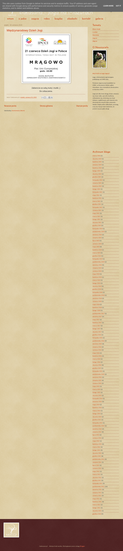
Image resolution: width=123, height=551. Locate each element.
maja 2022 (96, 195)
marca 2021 (96, 216)
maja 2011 (96, 499)
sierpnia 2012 (97, 462)
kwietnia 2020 (97, 250)
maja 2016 (96, 353)
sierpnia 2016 (97, 347)
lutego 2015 (96, 392)
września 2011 (97, 489)
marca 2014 (96, 411)
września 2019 (97, 265)
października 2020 (98, 231)
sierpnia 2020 (97, 238)
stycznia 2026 (97, 159)
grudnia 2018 (97, 289)
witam (10, 19)
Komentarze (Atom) (18, 110)
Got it (118, 6)
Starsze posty (82, 106)
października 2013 (98, 426)
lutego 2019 (96, 283)
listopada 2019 (97, 259)
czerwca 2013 (97, 438)
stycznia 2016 (97, 365)
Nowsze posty (10, 106)
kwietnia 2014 (97, 407)
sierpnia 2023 (97, 183)
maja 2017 (96, 319)
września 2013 (97, 429)
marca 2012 (96, 474)
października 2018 (98, 295)
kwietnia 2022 (97, 198)
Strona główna (46, 106)
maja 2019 (96, 274)
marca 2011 (96, 505)
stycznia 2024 (97, 174)
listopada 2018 (97, 292)
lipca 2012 (96, 465)
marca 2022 (96, 201)
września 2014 (97, 401)
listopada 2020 (97, 228)
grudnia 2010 (97, 514)
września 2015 (97, 377)
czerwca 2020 (97, 244)
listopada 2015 (97, 371)
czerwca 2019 (97, 271)
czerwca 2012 (97, 468)
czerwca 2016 (97, 350)
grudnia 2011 (97, 480)
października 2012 (98, 459)
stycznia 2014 (97, 417)
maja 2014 (96, 404)
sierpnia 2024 (97, 165)
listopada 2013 (97, 423)
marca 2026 (96, 156)
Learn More (108, 6)
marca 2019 (96, 280)
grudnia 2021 (97, 204)
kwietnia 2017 (97, 322)
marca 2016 (96, 359)
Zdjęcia (95, 41)
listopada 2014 (97, 398)
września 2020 (97, 235)
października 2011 (98, 486)
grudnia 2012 (97, 456)
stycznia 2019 (97, 286)
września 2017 (97, 316)
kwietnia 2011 (97, 502)
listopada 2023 (97, 180)
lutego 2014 (96, 414)
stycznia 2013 (97, 453)
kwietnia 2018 (97, 307)
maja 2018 (96, 304)
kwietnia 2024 (97, 168)
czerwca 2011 (97, 495)
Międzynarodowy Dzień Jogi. (25, 30)
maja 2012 (96, 471)
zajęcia (35, 19)
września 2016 (97, 344)
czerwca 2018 (97, 301)
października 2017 (98, 313)
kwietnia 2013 (97, 444)
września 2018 (97, 298)
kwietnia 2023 (97, 186)
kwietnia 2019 (97, 277)
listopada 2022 (97, 192)
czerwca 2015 (97, 383)
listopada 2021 (97, 207)
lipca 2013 (96, 435)
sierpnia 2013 (97, 432)
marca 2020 (96, 253)
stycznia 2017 (97, 332)
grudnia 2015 (97, 368)
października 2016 (98, 341)
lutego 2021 (96, 219)
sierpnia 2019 (97, 268)
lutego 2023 (96, 189)
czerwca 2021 (97, 210)
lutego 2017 (96, 329)
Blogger (82, 546)
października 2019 (98, 262)
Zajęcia (95, 38)
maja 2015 (96, 386)
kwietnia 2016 (97, 356)
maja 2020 (96, 247)
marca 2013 (96, 447)
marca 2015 (96, 389)
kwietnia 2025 (97, 162)
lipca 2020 (96, 240)
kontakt (86, 19)
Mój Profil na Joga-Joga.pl (101, 73)
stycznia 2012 (97, 477)
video (47, 19)
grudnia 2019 (97, 256)
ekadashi (72, 19)
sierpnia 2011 (97, 492)
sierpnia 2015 (97, 380)
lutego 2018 (96, 310)
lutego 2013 (96, 450)
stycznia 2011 (97, 511)
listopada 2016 (97, 338)
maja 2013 (96, 441)
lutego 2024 (96, 171)
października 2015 (98, 374)
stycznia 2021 (97, 222)
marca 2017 (96, 326)
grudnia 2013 (97, 420)
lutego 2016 (96, 362)
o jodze (23, 19)
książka (58, 19)
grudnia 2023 (97, 177)
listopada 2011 (97, 483)
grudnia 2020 (97, 225)
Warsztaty (96, 35)
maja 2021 (96, 213)
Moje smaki (96, 29)
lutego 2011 (96, 508)
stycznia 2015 (97, 395)
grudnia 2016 (97, 335)
